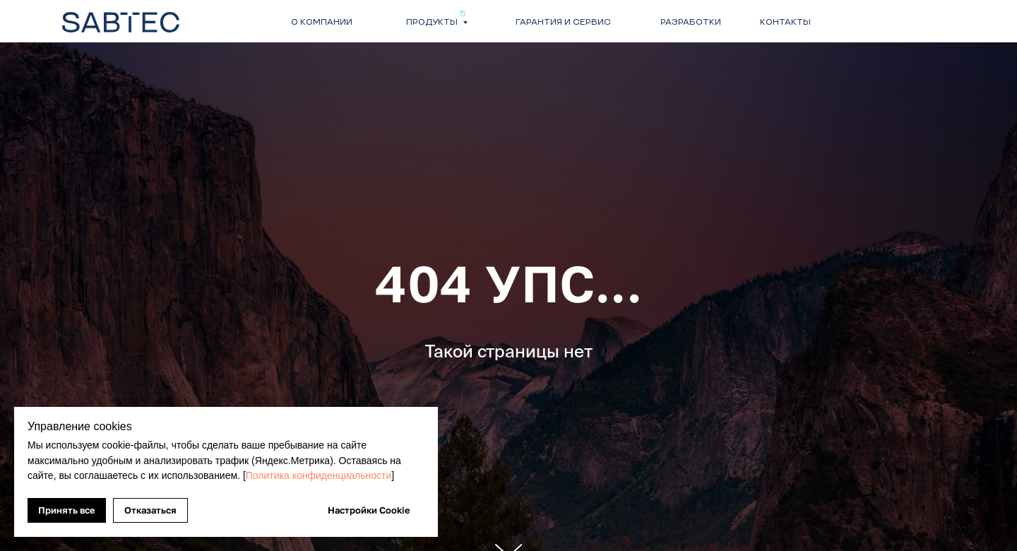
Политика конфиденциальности (319, 475)
